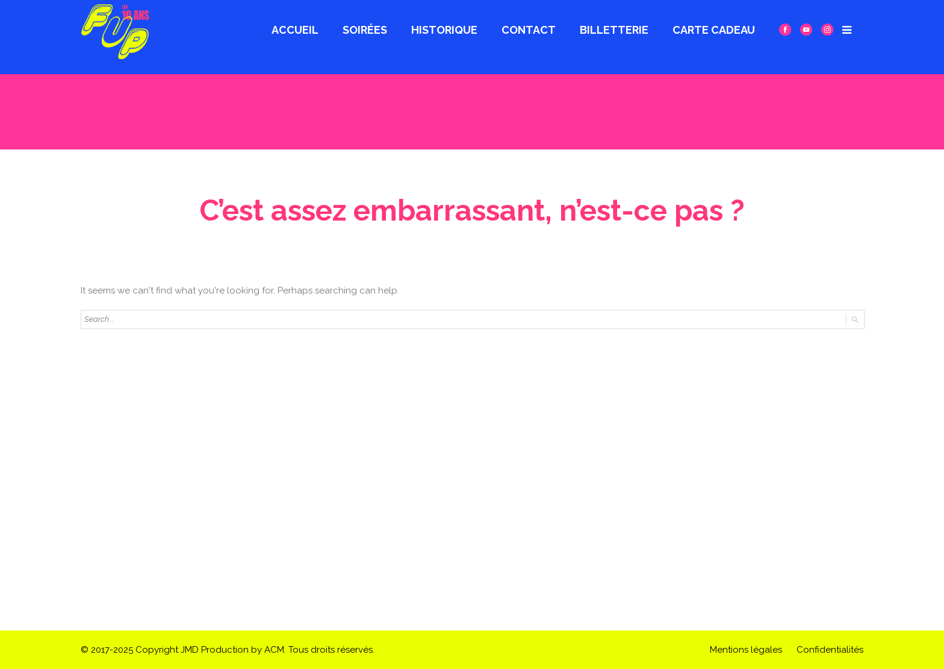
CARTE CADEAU (713, 30)
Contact (529, 30)
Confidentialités (829, 649)
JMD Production (215, 649)
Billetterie (614, 30)
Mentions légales (746, 649)
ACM (274, 649)
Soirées (365, 30)
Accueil (295, 30)
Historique (444, 30)
